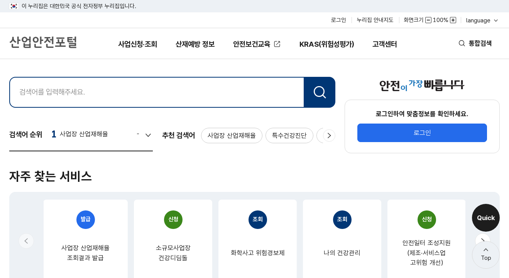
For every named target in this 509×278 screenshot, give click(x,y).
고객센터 (398, 49)
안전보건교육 (252, 44)
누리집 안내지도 (375, 20)
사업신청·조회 (124, 49)
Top (486, 257)
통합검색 (479, 43)
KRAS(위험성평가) (334, 49)
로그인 (338, 20)
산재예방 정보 (189, 49)
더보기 (317, 273)
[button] (26, 221)
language (481, 20)
